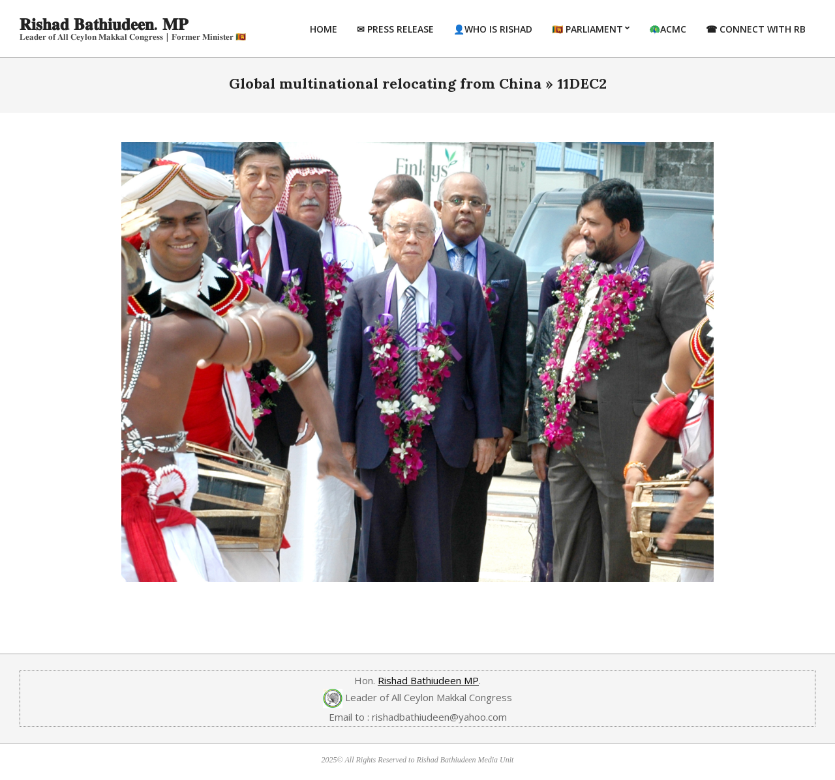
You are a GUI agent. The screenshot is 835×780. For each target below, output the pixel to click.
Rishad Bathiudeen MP (428, 680)
